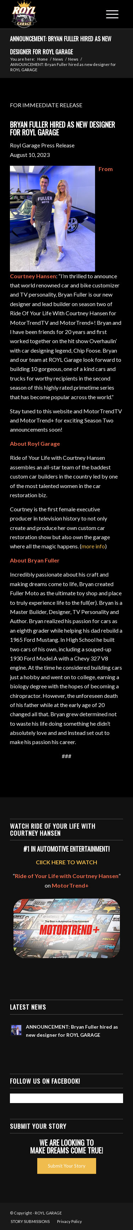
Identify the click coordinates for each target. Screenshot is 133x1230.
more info (93, 546)
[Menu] (112, 14)
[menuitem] (30, 1221)
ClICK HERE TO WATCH (66, 862)
